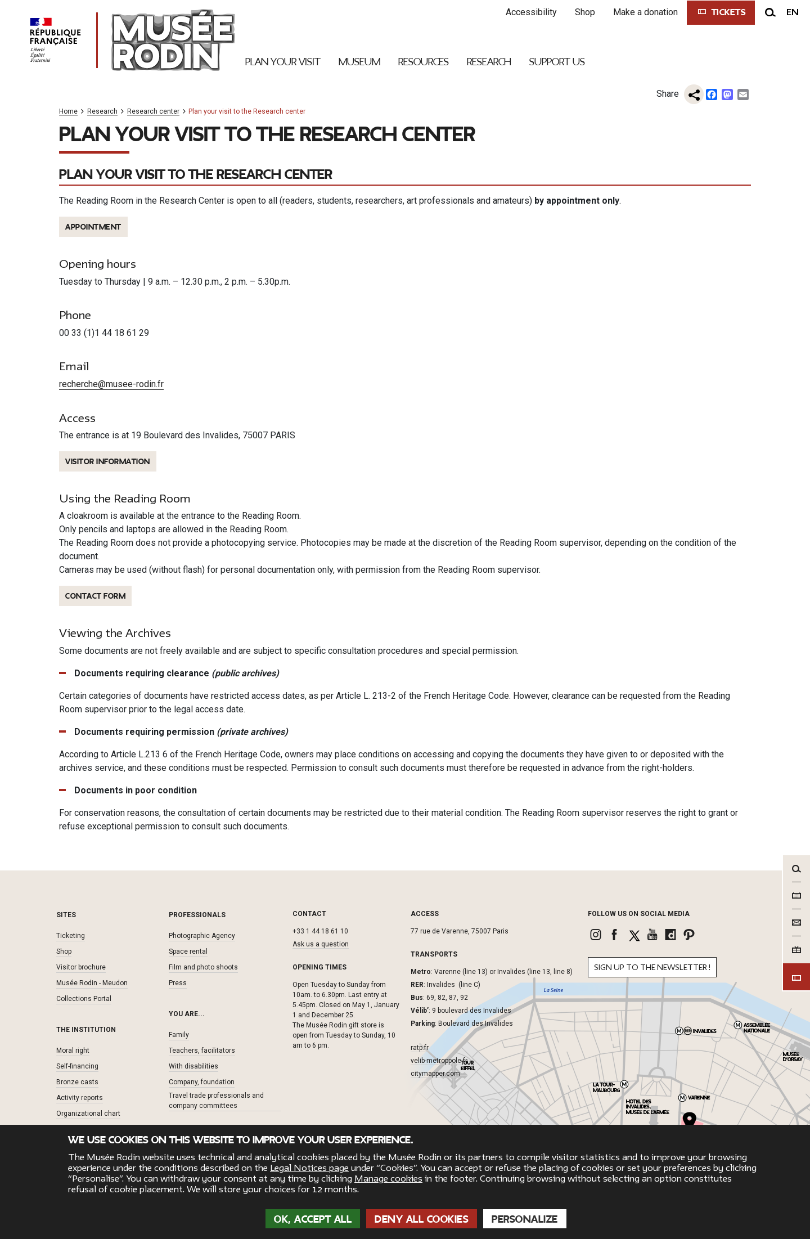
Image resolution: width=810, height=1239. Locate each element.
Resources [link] (423, 62)
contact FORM (95, 596)
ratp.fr (420, 1048)
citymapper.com (435, 1074)
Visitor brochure (81, 967)
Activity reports (79, 1098)
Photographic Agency (202, 936)
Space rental (188, 951)
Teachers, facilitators (202, 1050)
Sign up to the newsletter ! (652, 967)
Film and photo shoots (203, 967)
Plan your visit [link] (283, 62)
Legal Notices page (309, 1168)
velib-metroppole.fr (439, 1061)
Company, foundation (202, 1082)
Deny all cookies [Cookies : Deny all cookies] (422, 1219)
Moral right (72, 1050)
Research (102, 111)
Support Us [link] (557, 62)
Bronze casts (77, 1082)
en (792, 12)
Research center (153, 111)
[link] (597, 934)
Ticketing (70, 936)
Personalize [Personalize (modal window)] (525, 1219)
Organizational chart (88, 1113)
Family (179, 1035)
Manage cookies (388, 1178)
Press (178, 983)
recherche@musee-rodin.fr (111, 384)
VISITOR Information (107, 461)
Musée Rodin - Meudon (92, 983)
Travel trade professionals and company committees (216, 1101)
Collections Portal (83, 999)
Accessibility (531, 12)
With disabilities (193, 1066)
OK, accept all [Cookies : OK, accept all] (313, 1219)
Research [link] (489, 62)
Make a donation (645, 12)
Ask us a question (320, 944)
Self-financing (77, 1066)
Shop (585, 12)
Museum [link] (359, 62)
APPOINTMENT (93, 227)
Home (68, 111)
